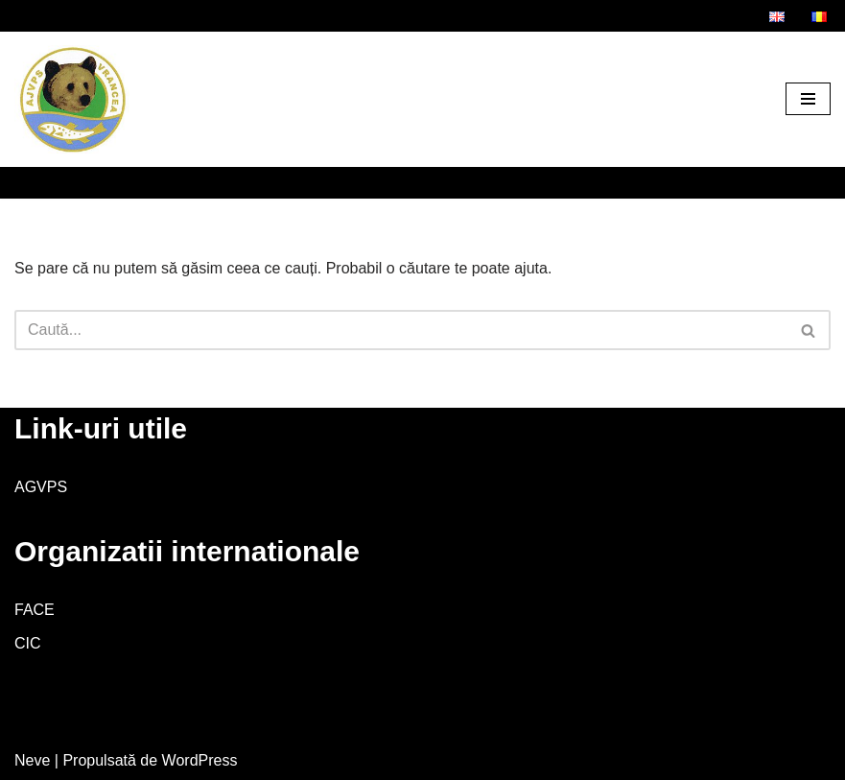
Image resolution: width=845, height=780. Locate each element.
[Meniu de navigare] (808, 99)
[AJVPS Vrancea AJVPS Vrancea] (71, 99)
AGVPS (40, 487)
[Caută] (400, 330)
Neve (32, 760)
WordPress (200, 760)
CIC (27, 643)
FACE (34, 610)
